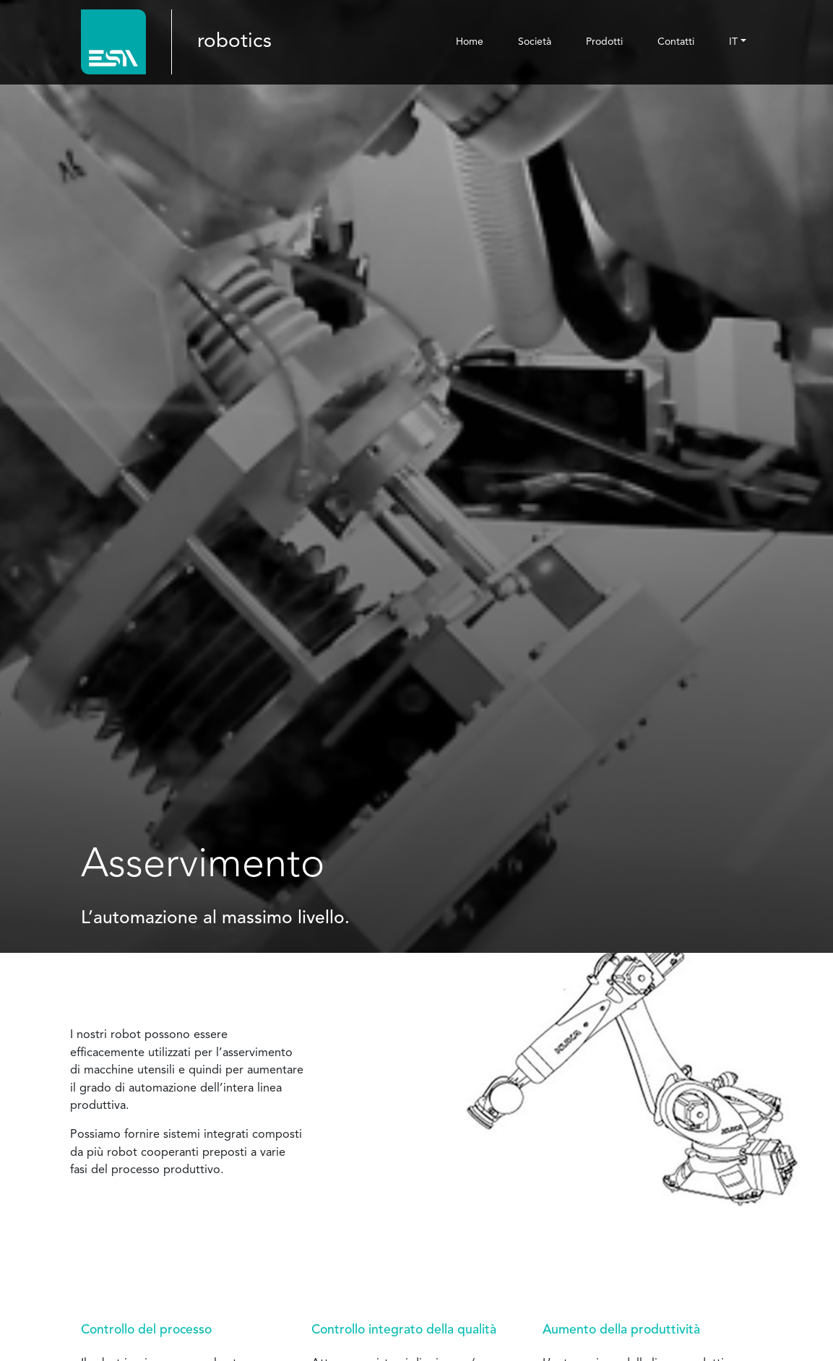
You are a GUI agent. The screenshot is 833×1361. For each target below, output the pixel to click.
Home (469, 42)
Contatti (675, 42)
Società (534, 42)
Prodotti (604, 42)
